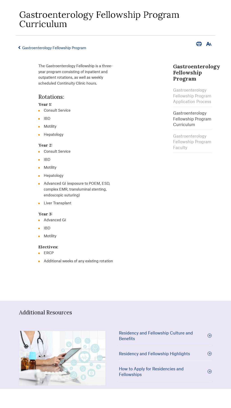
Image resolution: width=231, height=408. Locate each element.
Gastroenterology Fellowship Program (55, 47)
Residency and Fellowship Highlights (165, 353)
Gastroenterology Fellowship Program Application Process (192, 94)
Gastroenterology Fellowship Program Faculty (192, 140)
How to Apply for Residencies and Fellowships (165, 371)
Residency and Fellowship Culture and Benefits (165, 335)
